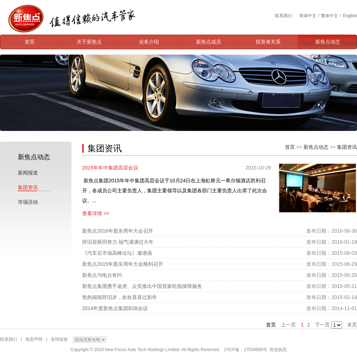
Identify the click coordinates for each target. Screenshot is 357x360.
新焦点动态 (327, 42)
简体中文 (307, 15)
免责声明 (33, 339)
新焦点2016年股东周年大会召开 (117, 231)
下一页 (322, 325)
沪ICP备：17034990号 (245, 349)
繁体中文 (329, 15)
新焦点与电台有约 (102, 275)
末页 (352, 325)
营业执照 (278, 349)
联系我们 (283, 15)
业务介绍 (149, 42)
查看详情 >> (95, 213)
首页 (30, 42)
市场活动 (28, 202)
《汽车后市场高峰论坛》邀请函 (117, 253)
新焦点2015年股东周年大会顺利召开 (122, 264)
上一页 (288, 325)
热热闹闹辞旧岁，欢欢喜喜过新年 (119, 297)
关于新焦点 (89, 42)
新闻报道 (28, 173)
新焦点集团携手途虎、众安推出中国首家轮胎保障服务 (142, 286)
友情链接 (59, 339)
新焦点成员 (208, 42)
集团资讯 (28, 187)
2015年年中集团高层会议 (110, 168)
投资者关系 (268, 42)
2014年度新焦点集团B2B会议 (115, 308)
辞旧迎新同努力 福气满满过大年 (118, 242)
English (350, 15)
